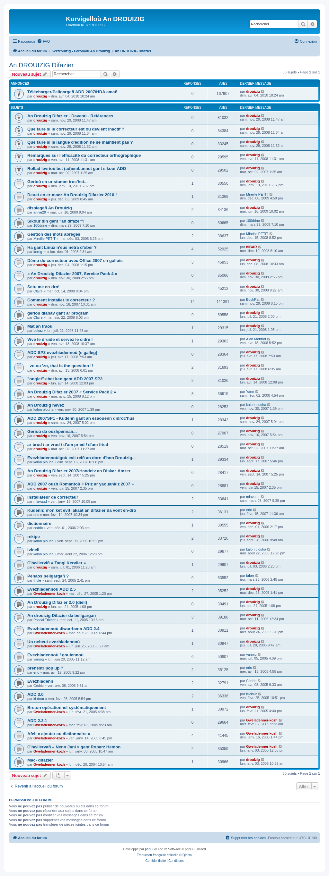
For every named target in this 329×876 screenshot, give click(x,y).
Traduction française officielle (157, 855)
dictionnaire (39, 523)
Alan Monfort (256, 339)
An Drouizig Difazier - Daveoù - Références (70, 116)
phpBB (150, 849)
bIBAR (251, 247)
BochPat (253, 299)
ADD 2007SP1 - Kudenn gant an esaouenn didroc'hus (81, 418)
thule (37, 580)
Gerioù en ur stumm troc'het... (57, 181)
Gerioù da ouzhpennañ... (52, 431)
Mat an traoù (39, 326)
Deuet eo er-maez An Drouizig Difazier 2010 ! (72, 194)
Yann (250, 391)
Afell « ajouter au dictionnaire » (58, 733)
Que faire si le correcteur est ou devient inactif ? (75, 129)
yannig (38, 659)
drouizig (40, 96)
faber (250, 575)
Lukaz (38, 331)
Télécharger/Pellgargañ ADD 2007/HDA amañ (72, 91)
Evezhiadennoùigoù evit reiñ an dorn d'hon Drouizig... (81, 457)
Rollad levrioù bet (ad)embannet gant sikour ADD (76, 168)
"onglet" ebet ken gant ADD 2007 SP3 (64, 378)
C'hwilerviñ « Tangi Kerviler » (56, 562)
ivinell (33, 549)
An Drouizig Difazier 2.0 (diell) (57, 602)
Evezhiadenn (40, 681)
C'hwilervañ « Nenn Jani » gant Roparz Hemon (73, 747)
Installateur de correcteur (52, 497)
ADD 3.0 (35, 694)
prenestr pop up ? (45, 668)
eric (36, 515)
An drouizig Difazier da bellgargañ (61, 615)
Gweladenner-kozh (49, 593)
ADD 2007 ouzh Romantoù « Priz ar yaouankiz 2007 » (80, 484)
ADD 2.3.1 (37, 720)
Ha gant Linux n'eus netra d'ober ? (62, 247)
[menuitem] (43, 41)
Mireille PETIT (257, 194)
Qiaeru (187, 855)
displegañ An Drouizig (49, 208)
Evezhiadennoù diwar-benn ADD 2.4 (63, 628)
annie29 (39, 212)
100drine (40, 225)
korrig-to (39, 252)
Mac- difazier (40, 760)
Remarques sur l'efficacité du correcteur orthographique (84, 155)
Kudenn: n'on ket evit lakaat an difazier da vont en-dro (81, 510)
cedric (38, 528)
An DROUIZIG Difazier (41, 65)
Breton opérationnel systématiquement (66, 707)
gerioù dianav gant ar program (58, 313)
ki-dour (38, 699)
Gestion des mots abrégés (53, 234)
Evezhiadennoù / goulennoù (55, 655)
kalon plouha (43, 409)
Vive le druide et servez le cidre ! (60, 339)
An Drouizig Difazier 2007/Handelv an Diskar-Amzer (78, 470)
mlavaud (40, 501)
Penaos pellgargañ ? (48, 576)
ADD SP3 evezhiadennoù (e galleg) (62, 352)
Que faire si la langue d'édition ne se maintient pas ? (80, 142)
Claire (38, 291)
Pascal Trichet (44, 620)
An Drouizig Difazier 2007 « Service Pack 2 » (71, 392)
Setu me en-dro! (43, 286)
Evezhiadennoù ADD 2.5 (51, 589)
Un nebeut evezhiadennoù (53, 641)
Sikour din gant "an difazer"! (55, 221)
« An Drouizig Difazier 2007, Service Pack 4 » (72, 273)
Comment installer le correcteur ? (61, 300)
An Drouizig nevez (45, 405)
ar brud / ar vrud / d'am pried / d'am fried (67, 444)
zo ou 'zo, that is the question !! (60, 365)
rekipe (33, 536)
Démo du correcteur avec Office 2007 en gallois (75, 260)
